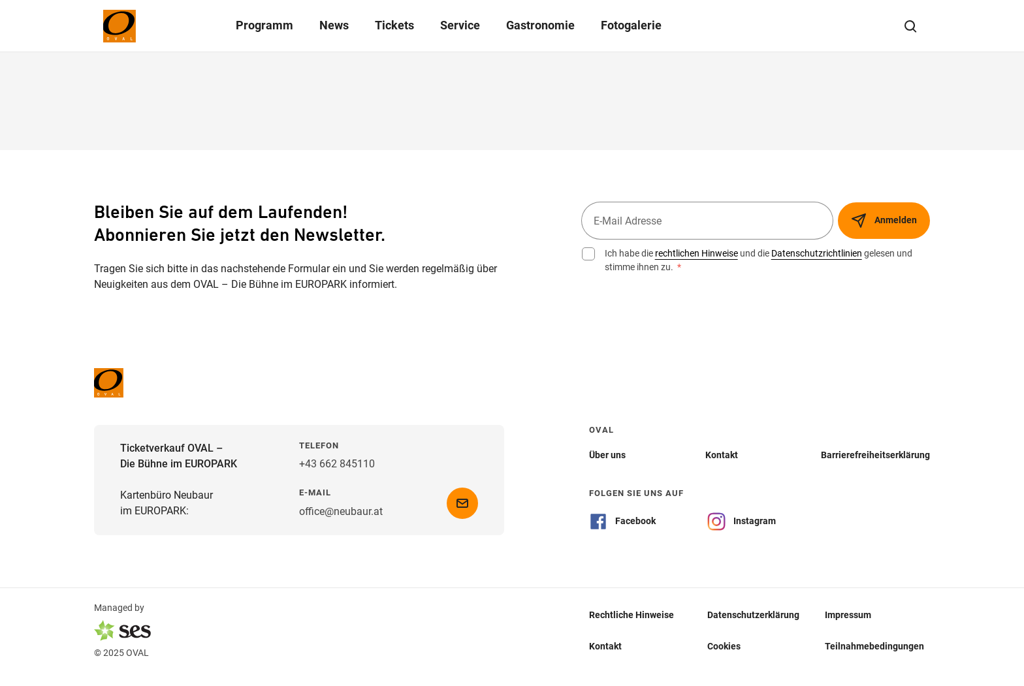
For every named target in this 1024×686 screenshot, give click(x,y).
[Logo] (145, 26)
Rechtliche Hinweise (631, 615)
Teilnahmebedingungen (874, 646)
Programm (264, 25)
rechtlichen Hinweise (696, 253)
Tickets (394, 25)
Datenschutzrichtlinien (816, 253)
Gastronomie (540, 25)
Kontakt (605, 646)
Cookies (724, 646)
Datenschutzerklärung (753, 615)
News (334, 25)
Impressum (848, 615)
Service (460, 25)
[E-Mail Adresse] (707, 220)
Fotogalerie (631, 25)
